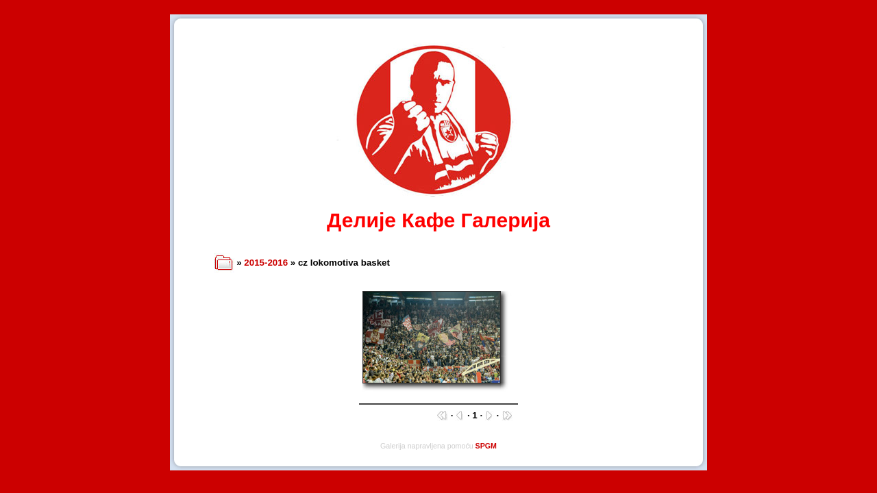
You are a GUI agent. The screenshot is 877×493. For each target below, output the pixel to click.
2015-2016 (266, 262)
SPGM (486, 446)
